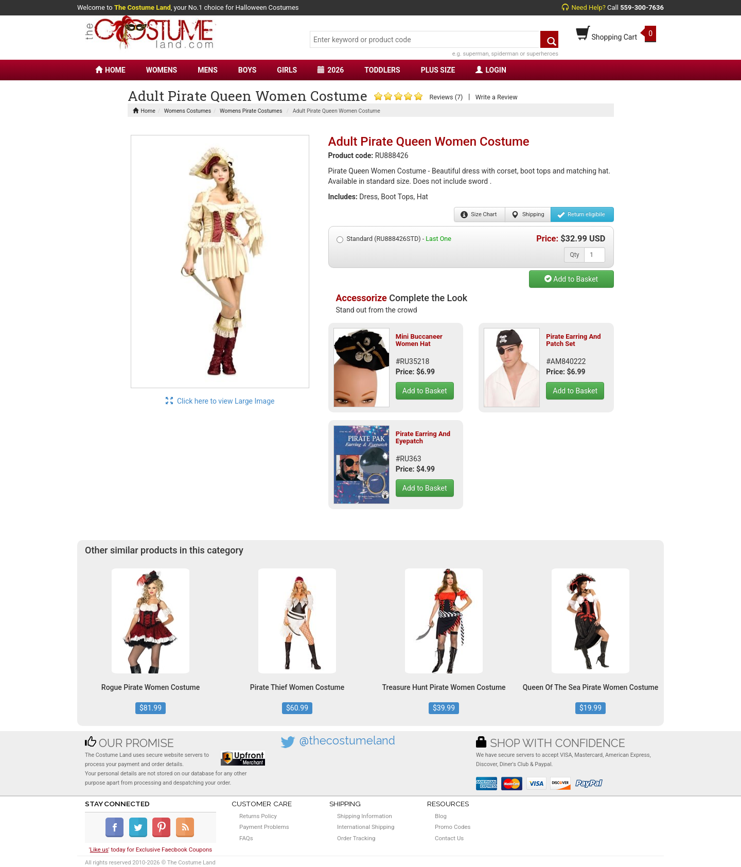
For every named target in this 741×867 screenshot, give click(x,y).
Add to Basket (571, 279)
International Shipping (365, 826)
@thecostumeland (347, 740)
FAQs (246, 838)
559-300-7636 (642, 7)
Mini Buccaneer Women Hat (419, 340)
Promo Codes (452, 826)
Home (144, 111)
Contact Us (449, 838)
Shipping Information (364, 816)
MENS (208, 70)
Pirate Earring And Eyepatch (423, 437)
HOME (110, 70)
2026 (330, 70)
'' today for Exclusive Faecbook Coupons (151, 849)
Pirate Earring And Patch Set (573, 340)
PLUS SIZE (438, 70)
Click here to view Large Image (220, 401)
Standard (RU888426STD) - (394, 239)
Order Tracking (356, 838)
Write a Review (496, 97)
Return (581, 214)
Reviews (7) (446, 97)
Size (479, 214)
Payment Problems (264, 826)
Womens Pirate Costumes (251, 111)
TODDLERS (382, 70)
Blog (441, 816)
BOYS (247, 70)
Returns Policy (258, 816)
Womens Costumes (187, 111)
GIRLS (287, 70)
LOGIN (490, 70)
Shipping (527, 214)
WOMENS (162, 70)
